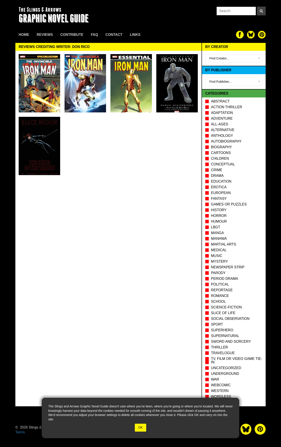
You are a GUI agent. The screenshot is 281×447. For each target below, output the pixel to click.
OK (140, 427)
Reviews (45, 35)
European (221, 193)
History (219, 210)
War (215, 379)
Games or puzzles (229, 204)
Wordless (221, 396)
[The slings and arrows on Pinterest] (262, 34)
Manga (217, 233)
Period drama (224, 278)
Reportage (222, 290)
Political (220, 284)
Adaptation (222, 113)
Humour (219, 221)
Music (216, 256)
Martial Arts (223, 244)
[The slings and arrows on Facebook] (240, 34)
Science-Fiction (226, 307)
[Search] (261, 11)
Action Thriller (226, 107)
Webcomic (221, 385)
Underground (225, 374)
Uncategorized (226, 368)
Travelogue (223, 353)
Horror (219, 216)
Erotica (219, 187)
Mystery (219, 261)
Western (220, 391)
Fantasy (219, 198)
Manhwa (219, 238)
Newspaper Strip (228, 267)
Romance (220, 296)
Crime (216, 170)
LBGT (215, 227)
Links (135, 35)
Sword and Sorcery (231, 341)
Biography (221, 147)
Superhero (222, 330)
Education (221, 181)
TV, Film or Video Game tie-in (236, 360)
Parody (218, 273)
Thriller (219, 347)
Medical (219, 250)
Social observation (230, 319)
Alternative (222, 130)
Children (220, 158)
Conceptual (223, 164)
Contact (114, 35)
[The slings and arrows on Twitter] (251, 34)
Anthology (222, 135)
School (218, 301)
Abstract (220, 101)
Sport (217, 324)
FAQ (94, 35)
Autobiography (226, 141)
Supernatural (225, 336)
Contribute (71, 35)
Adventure (222, 118)
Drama (217, 176)
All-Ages (219, 124)
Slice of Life (223, 313)
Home (24, 35)
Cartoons (221, 153)
